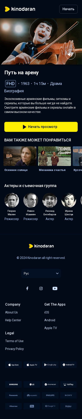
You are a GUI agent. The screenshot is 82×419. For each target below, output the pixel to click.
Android (49, 320)
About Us (11, 312)
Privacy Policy (14, 349)
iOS (46, 312)
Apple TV (50, 328)
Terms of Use (14, 341)
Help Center (13, 320)
